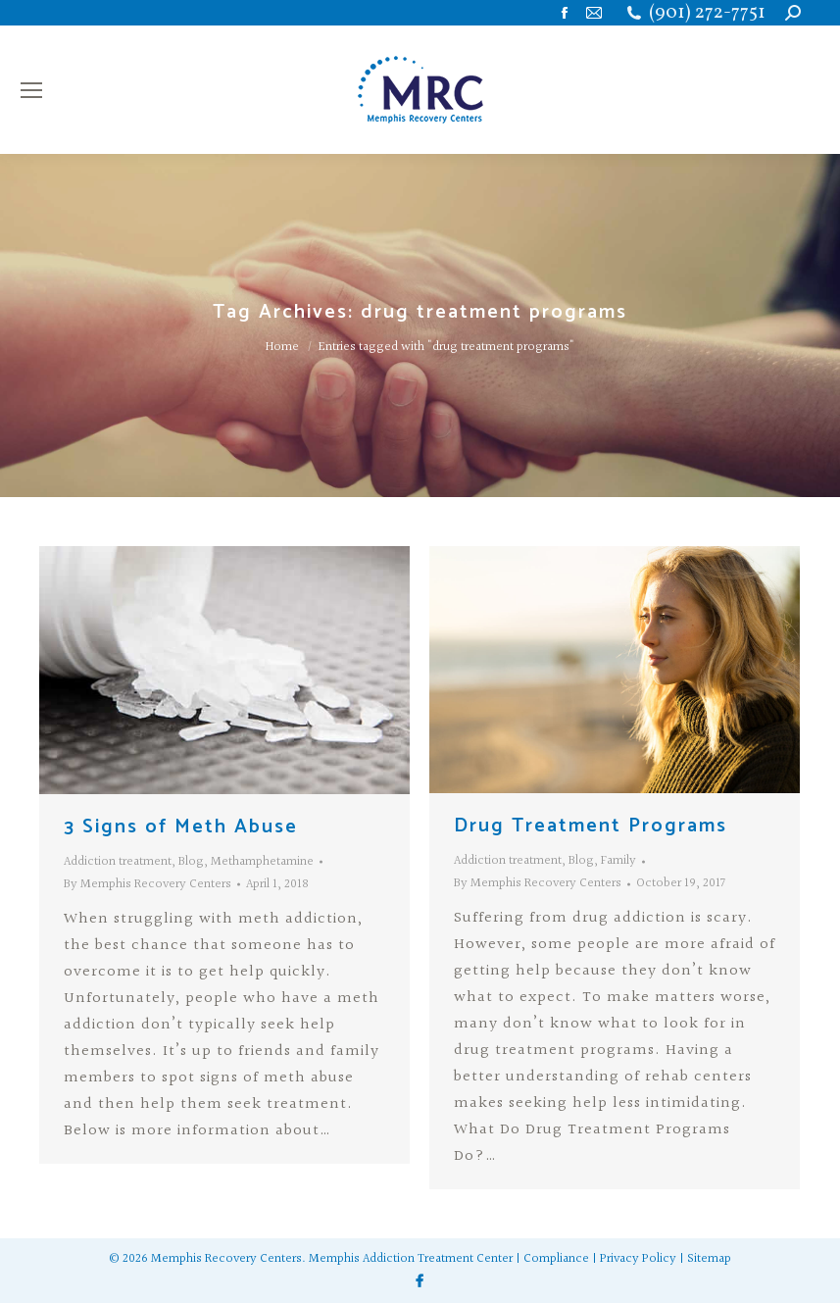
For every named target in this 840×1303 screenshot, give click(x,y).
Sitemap (709, 1259)
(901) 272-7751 (707, 13)
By (147, 884)
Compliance (556, 1259)
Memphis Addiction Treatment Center (411, 1259)
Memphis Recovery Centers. (228, 1259)
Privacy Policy (638, 1259)
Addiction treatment (118, 862)
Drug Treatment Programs (590, 826)
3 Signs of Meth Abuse (181, 827)
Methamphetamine (262, 862)
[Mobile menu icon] (31, 90)
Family (618, 861)
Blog (191, 862)
